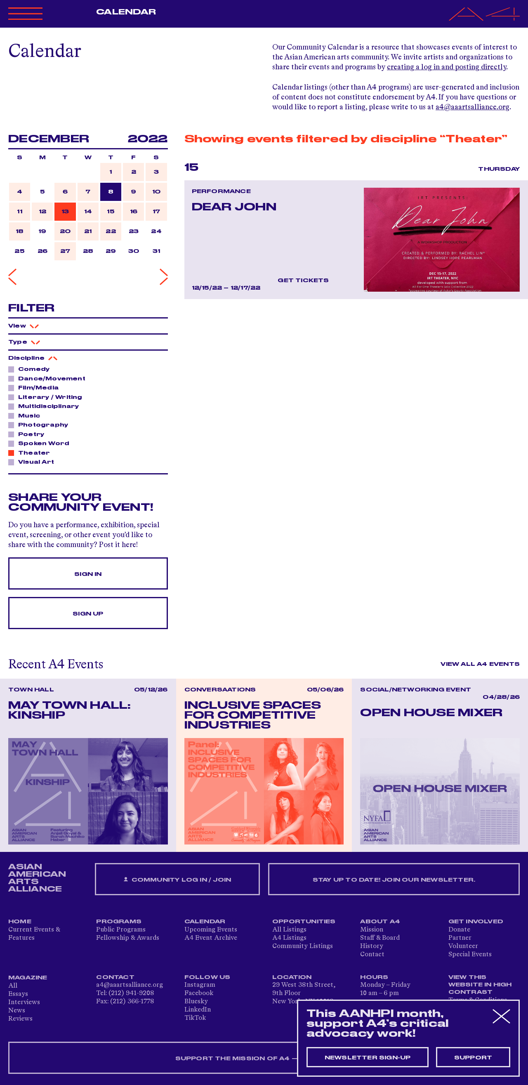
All (12, 986)
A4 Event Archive (210, 938)
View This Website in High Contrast (480, 985)
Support (473, 1057)
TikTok (195, 1018)
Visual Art (33, 461)
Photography (40, 424)
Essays (18, 994)
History (371, 946)
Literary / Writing (48, 397)
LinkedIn (197, 1010)
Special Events (470, 954)
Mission (371, 930)
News (16, 1010)
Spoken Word (41, 443)
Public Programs (121, 930)
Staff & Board (380, 938)
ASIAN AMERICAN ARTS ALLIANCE (37, 878)
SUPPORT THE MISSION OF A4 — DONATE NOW (264, 1058)
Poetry (29, 434)
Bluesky (196, 1001)
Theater (31, 452)
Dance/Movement (49, 378)
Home (19, 921)
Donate (459, 930)
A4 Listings (289, 938)
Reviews (20, 1019)
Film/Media (36, 387)
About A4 (380, 921)
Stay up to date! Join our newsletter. (394, 879)
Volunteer (463, 946)
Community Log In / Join (177, 879)
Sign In (87, 574)
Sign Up (88, 613)
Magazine (27, 977)
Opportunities (304, 921)
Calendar (126, 12)
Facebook (198, 993)
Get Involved (475, 921)
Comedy (31, 369)
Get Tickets (303, 280)
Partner (459, 938)
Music (26, 415)
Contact (372, 954)
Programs (118, 921)
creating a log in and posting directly (446, 67)
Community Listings (302, 946)
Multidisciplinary (46, 406)
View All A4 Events (480, 664)
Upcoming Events (210, 930)
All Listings (289, 930)
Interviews (24, 1002)
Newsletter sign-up (368, 1057)
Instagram (199, 985)
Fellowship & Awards (127, 938)
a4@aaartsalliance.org (472, 107)
